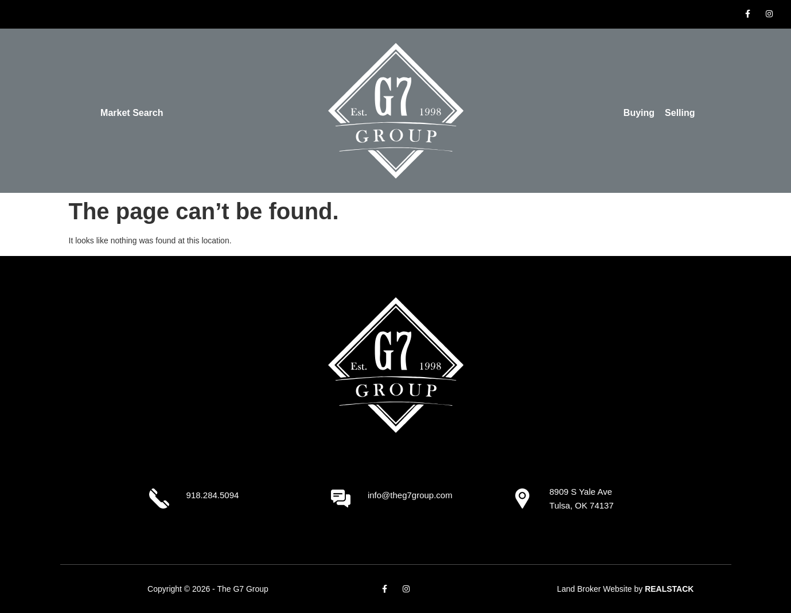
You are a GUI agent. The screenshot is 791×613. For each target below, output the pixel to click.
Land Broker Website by (625, 588)
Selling (680, 113)
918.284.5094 (212, 495)
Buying (639, 113)
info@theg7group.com (410, 495)
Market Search (131, 113)
